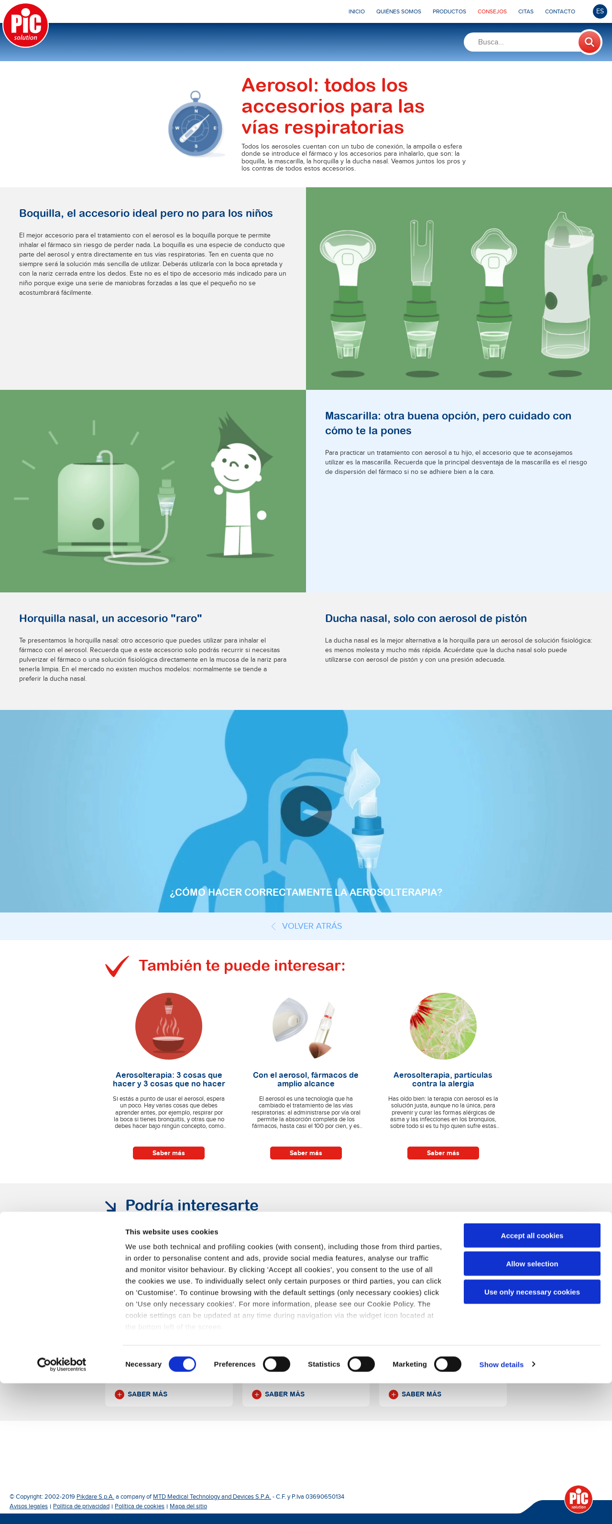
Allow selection (532, 1404)
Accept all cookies (532, 1377)
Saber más (169, 1153)
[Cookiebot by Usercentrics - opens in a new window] (62, 1505)
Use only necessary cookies (532, 1432)
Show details (502, 1505)
